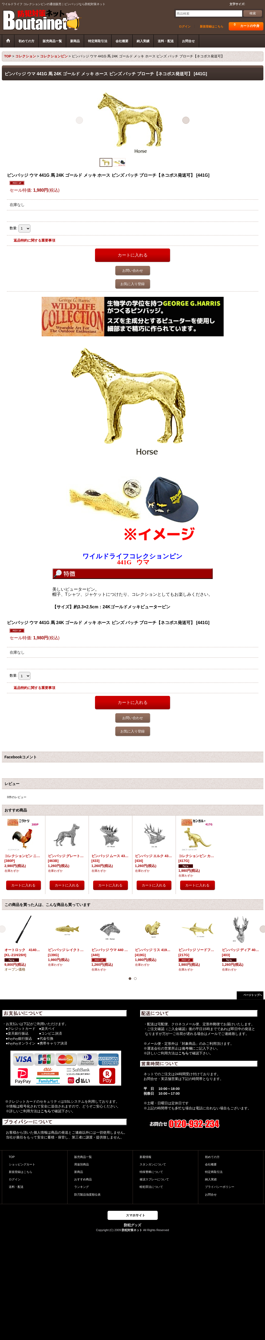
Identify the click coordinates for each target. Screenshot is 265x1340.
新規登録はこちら (211, 26)
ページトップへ (252, 995)
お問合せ (211, 1194)
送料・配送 (16, 1186)
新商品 (78, 1171)
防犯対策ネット (132, 1230)
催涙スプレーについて (154, 1179)
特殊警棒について (151, 1171)
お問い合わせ (132, 271)
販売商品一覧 (83, 1156)
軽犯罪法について (151, 1186)
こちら (46, 1111)
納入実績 (211, 1179)
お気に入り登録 (132, 284)
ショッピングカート (22, 1164)
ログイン (185, 26)
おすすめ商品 (83, 1179)
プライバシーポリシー (219, 1186)
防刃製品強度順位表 (87, 1194)
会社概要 (211, 1164)
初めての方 (212, 1156)
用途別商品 (81, 1164)
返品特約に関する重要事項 (34, 240)
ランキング (81, 1186)
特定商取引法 (214, 1171)
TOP (12, 1156)
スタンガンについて (153, 1164)
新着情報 (145, 1156)
